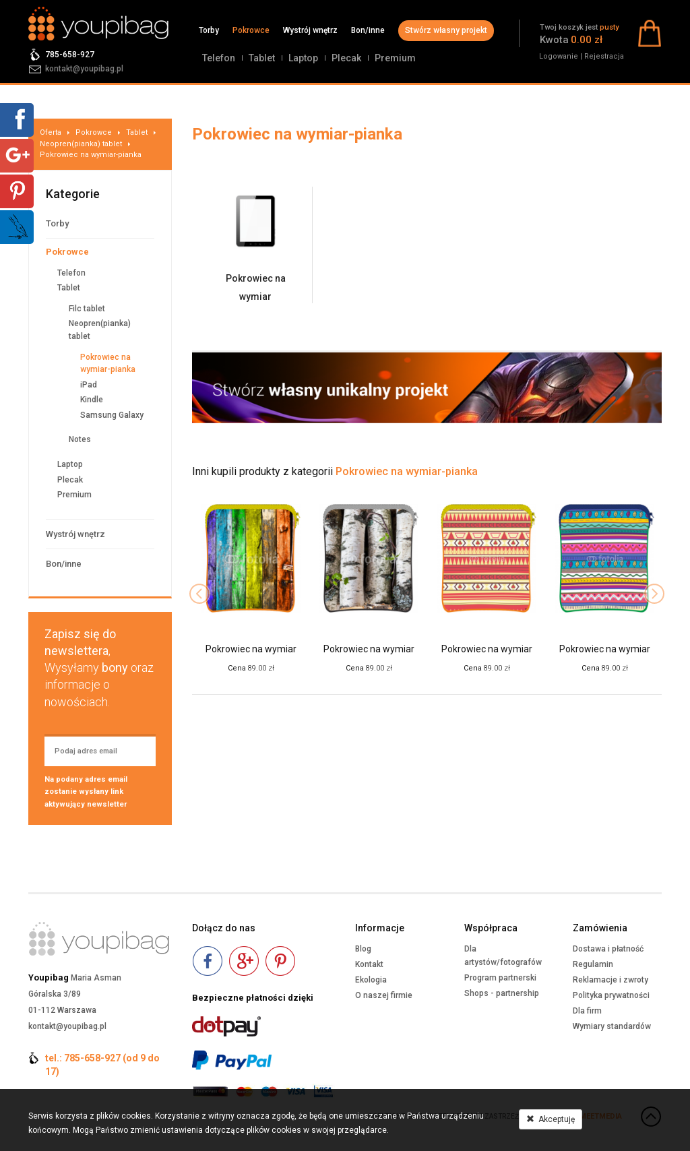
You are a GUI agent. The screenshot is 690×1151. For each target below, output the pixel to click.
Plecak (346, 58)
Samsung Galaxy (112, 415)
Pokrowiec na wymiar (251, 649)
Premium (395, 58)
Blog (363, 949)
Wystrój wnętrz (310, 30)
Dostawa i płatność (608, 949)
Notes (80, 439)
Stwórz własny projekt (446, 30)
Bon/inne (368, 30)
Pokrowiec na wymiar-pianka (91, 154)
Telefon (218, 58)
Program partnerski (500, 978)
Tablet (262, 58)
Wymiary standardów (612, 1026)
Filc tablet (87, 308)
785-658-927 (69, 54)
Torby (209, 30)
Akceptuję (550, 1119)
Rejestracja (604, 56)
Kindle (91, 399)
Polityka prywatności (611, 995)
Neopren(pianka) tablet (81, 143)
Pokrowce (251, 30)
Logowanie (558, 56)
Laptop (303, 58)
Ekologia (371, 980)
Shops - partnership (501, 993)
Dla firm (587, 1011)
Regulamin (593, 964)
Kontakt (369, 964)
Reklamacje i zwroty (610, 980)
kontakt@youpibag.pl (84, 68)
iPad (88, 385)
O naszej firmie (383, 995)
